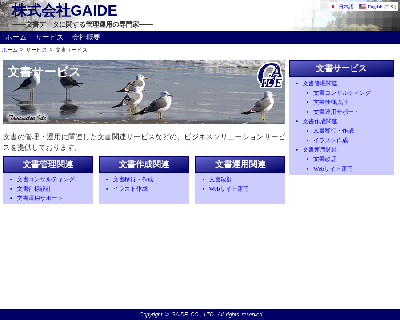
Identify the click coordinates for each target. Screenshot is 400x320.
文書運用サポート (40, 198)
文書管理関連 (320, 83)
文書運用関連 (320, 149)
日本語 (341, 6)
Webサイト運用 (229, 188)
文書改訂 (220, 179)
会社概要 (86, 37)
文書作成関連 (320, 121)
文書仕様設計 (34, 188)
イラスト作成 (130, 188)
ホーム (16, 37)
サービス (49, 37)
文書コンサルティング (46, 179)
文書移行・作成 (133, 179)
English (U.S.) (377, 6)
